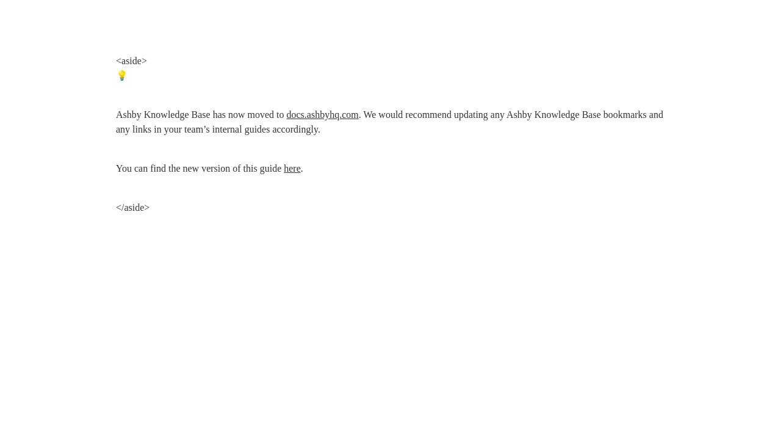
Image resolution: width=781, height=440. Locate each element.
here (292, 168)
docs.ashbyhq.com (323, 114)
